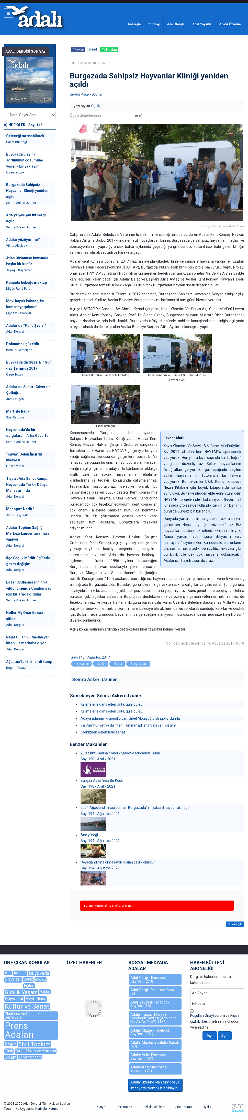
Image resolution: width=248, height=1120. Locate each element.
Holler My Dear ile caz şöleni (24, 616)
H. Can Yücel (15, 466)
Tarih (9, 1050)
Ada (8, 973)
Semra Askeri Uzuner (86, 94)
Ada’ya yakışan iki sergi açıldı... (26, 218)
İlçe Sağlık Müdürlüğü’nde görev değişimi (28, 561)
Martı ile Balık (17, 411)
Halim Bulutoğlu (17, 142)
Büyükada (39, 973)
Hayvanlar (82, 664)
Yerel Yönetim (30, 1057)
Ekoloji (40, 979)
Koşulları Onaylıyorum (207, 1015)
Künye (101, 1107)
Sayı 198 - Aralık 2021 (98, 759)
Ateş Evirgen (15, 399)
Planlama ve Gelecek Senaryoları (22, 1015)
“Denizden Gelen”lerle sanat (103, 732)
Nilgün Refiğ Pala (18, 288)
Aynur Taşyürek (17, 515)
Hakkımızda (124, 1107)
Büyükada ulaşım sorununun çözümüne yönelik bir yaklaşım (24, 160)
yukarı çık (235, 924)
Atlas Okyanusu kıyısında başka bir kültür (27, 261)
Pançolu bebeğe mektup (26, 283)
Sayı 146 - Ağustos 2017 (90, 657)
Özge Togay (14, 374)
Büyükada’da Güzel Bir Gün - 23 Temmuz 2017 (28, 365)
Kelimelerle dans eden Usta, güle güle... (112, 704)
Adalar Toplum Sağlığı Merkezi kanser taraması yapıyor (27, 534)
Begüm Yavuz (16, 668)
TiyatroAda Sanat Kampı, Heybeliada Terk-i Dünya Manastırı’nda (27, 484)
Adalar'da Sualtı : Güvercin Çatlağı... (28, 390)
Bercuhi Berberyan (19, 350)
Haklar (118, 664)
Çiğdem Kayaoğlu (18, 313)
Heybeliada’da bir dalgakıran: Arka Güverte (27, 433)
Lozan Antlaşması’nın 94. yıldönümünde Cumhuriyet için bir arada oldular (28, 588)
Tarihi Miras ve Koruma (35, 1050)
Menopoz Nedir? (20, 509)
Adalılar (20, 973)
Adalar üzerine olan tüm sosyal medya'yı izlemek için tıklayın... (155, 1085)
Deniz (28, 979)
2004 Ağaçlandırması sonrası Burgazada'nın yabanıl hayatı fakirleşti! (135, 808)
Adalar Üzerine (230, 24)
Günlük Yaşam (21, 992)
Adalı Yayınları (202, 24)
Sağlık (101, 664)
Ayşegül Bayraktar (19, 270)
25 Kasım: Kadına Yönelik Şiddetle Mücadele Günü (120, 753)
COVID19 (13, 979)
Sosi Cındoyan (16, 417)
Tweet (92, 49)
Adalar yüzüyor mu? (23, 240)
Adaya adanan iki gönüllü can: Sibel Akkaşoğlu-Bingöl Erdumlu (130, 718)
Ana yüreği (89, 835)
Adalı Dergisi (176, 24)
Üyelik (207, 1107)
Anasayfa (134, 24)
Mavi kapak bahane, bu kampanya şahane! (25, 304)
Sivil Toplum (34, 1044)
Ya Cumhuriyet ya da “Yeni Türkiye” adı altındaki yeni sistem (128, 725)
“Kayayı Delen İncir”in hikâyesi (24, 457)
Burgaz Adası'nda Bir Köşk (102, 780)
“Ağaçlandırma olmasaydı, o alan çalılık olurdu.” (118, 862)
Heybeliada (36, 998)
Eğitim (29, 985)
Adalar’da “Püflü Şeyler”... (28, 325)
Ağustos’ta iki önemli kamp (29, 662)
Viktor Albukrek (16, 246)
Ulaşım (10, 1057)
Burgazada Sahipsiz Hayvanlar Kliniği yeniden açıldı (27, 191)
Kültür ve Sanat (27, 1006)
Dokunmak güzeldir (23, 344)
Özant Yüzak (15, 172)
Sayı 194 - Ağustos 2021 (100, 814)
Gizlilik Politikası (153, 1107)
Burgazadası (139, 664)
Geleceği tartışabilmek (25, 136)
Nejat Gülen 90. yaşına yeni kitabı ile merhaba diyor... (28, 640)
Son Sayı (154, 24)
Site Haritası (184, 1107)
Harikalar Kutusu (47, 1109)
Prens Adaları (19, 1030)
